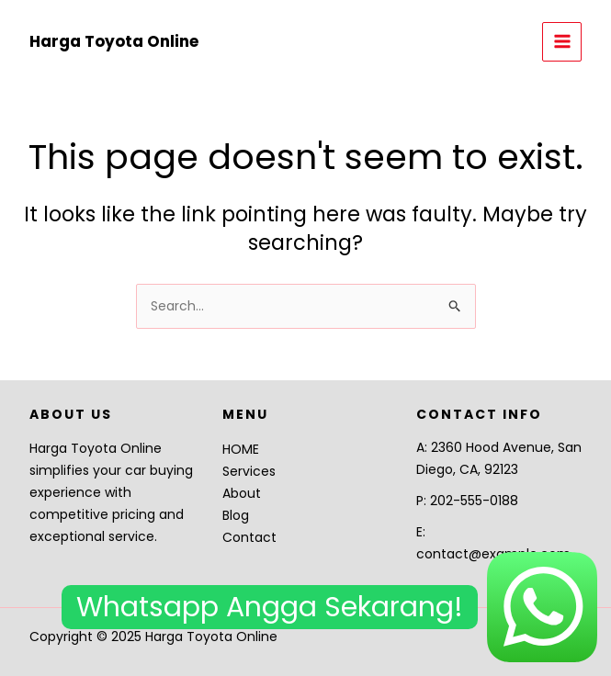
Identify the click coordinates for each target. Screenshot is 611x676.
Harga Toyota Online (113, 41)
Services (249, 471)
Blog (235, 515)
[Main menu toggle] (562, 42)
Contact (249, 537)
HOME (240, 449)
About (241, 493)
